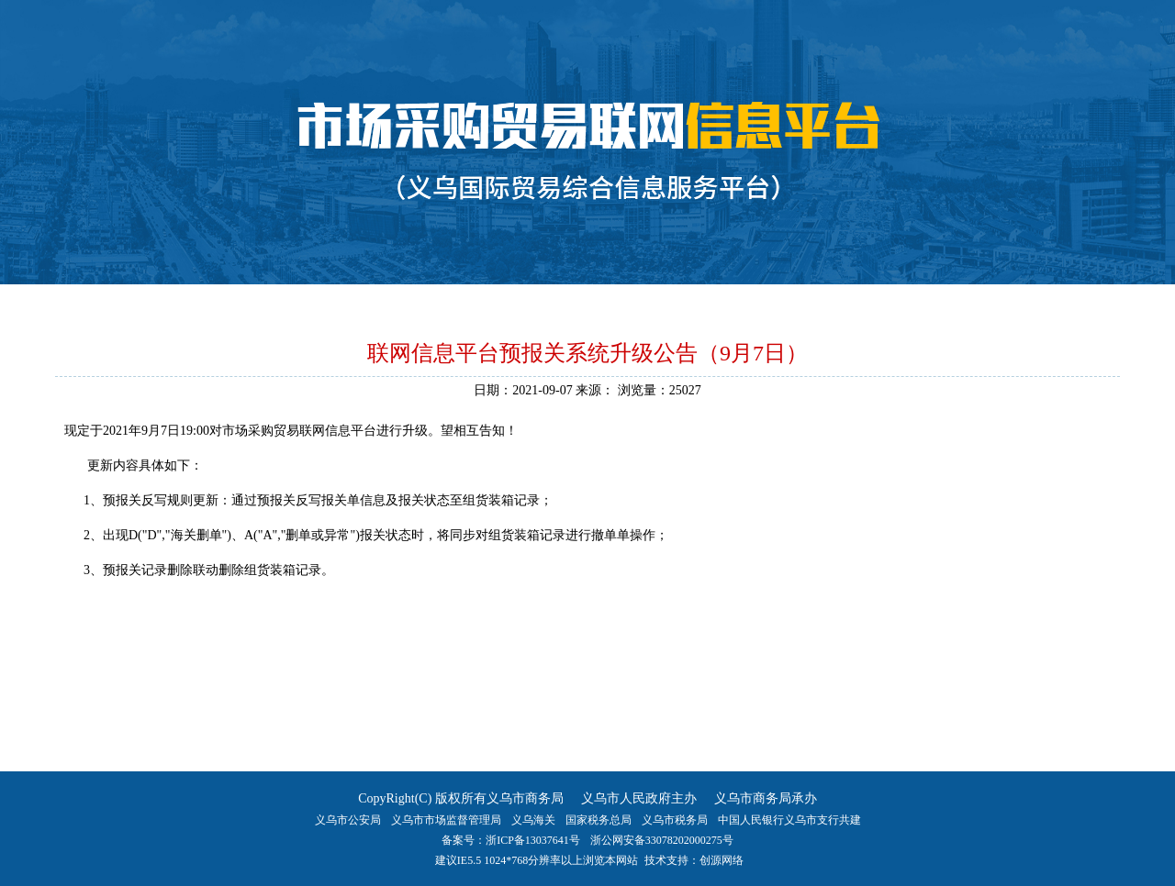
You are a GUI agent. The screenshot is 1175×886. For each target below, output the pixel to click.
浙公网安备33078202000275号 (661, 840)
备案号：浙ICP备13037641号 (511, 840)
